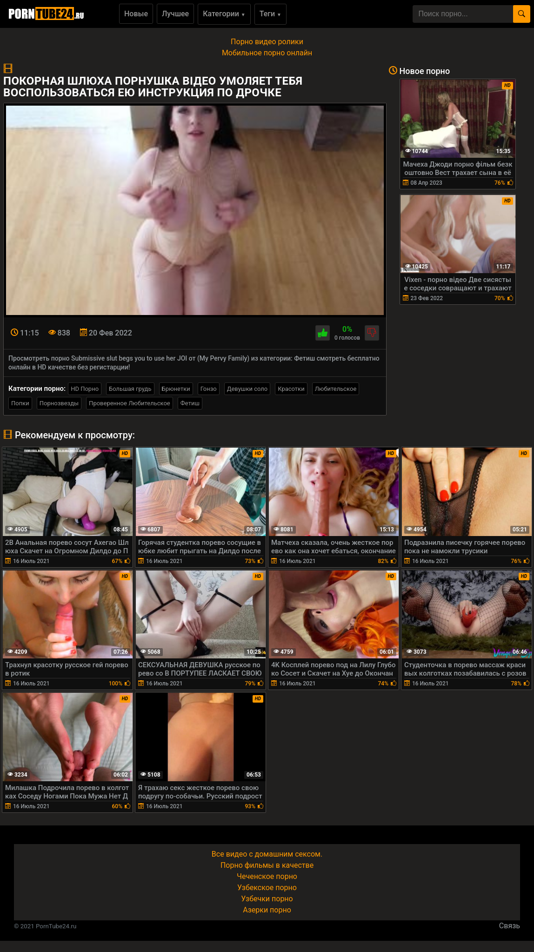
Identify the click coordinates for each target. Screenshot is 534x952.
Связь (509, 925)
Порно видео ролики (267, 41)
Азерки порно (267, 909)
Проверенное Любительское (129, 403)
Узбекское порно (267, 887)
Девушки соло (247, 388)
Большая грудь (130, 388)
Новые (136, 13)
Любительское (336, 388)
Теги (270, 13)
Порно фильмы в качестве (267, 865)
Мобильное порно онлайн (267, 52)
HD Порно (85, 388)
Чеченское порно (267, 876)
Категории (224, 13)
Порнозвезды (59, 403)
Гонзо (208, 388)
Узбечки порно (267, 898)
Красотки (291, 388)
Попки (20, 403)
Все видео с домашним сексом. (267, 854)
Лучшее (175, 13)
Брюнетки (176, 388)
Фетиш (190, 403)
